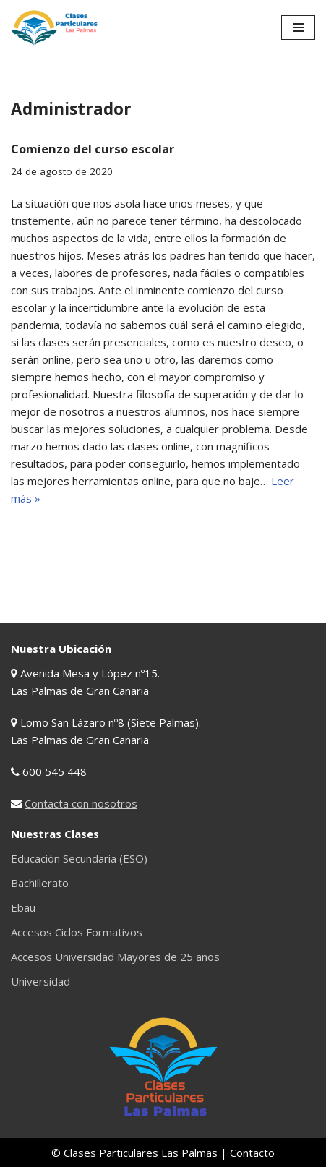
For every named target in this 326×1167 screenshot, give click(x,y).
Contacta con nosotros (81, 803)
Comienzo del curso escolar (92, 148)
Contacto (252, 1152)
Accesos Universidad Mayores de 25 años (115, 956)
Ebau (23, 907)
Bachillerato (40, 883)
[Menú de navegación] (298, 27)
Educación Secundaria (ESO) (79, 858)
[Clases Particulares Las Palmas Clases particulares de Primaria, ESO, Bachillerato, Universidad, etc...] (54, 28)
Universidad (40, 981)
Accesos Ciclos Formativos (76, 932)
